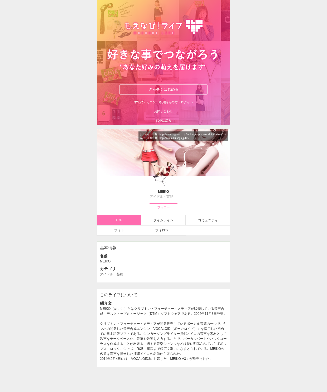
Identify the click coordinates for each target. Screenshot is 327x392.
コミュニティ (208, 220)
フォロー (163, 207)
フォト (119, 230)
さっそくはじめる (163, 89)
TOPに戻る (163, 120)
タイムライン (163, 220)
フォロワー (163, 230)
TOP (119, 220)
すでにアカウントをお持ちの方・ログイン (163, 102)
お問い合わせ (163, 111)
